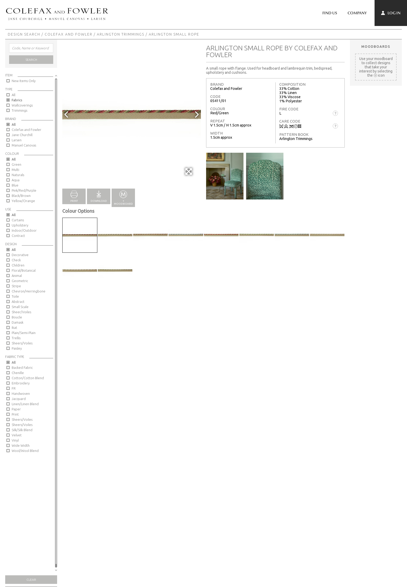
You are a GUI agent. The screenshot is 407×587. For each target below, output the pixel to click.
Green (16, 164)
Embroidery (21, 383)
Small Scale (20, 307)
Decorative (20, 255)
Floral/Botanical (24, 270)
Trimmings (19, 110)
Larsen (17, 140)
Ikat (14, 327)
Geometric (20, 281)
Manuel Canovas (24, 145)
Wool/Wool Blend (25, 450)
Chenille (18, 373)
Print (15, 414)
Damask (17, 322)
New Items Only (24, 81)
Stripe (16, 286)
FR (14, 388)
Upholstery (20, 225)
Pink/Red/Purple (24, 190)
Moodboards (375, 46)
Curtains (18, 220)
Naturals (18, 175)
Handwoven (21, 393)
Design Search (24, 34)
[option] (131, 114)
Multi (15, 169)
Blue (15, 185)
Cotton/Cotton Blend (28, 378)
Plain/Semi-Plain (24, 333)
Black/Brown (21, 195)
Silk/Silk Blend (22, 430)
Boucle (17, 317)
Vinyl (15, 440)
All (13, 95)
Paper (16, 409)
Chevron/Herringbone (28, 291)
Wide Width (21, 445)
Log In (391, 13)
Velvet (17, 435)
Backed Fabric (22, 367)
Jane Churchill (22, 135)
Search (31, 59)
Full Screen (189, 174)
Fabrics (17, 100)
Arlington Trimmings (120, 34)
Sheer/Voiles (21, 312)
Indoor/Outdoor (24, 230)
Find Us (329, 13)
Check (16, 260)
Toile (15, 296)
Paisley (17, 348)
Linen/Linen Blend (25, 404)
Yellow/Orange (23, 201)
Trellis (16, 338)
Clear (31, 579)
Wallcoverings (22, 105)
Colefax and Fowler (68, 34)
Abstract (18, 301)
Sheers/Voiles (22, 343)
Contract (18, 235)
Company (357, 13)
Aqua (15, 180)
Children (18, 265)
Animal (17, 275)
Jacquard (19, 399)
